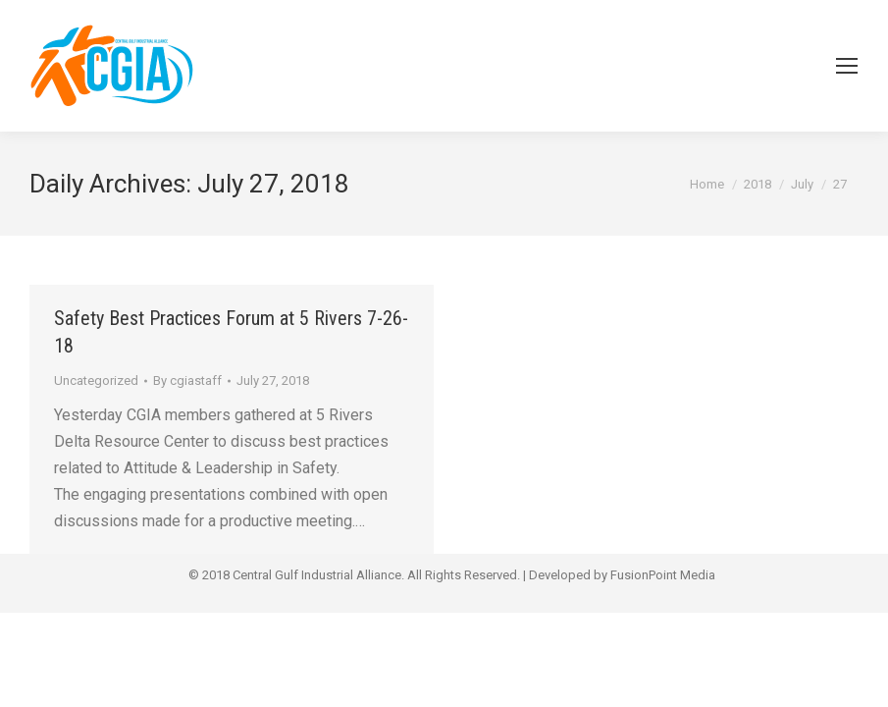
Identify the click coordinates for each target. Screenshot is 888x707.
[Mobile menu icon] (847, 66)
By (187, 380)
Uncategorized (96, 380)
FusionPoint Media (662, 575)
